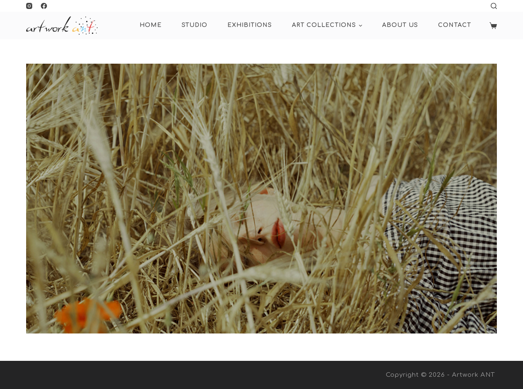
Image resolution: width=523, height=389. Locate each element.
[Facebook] (44, 6)
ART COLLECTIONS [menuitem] (328, 25)
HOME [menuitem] (151, 25)
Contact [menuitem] (454, 25)
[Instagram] (29, 6)
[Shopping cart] (493, 25)
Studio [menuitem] (194, 25)
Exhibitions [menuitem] (249, 25)
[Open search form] (494, 6)
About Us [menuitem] (400, 25)
